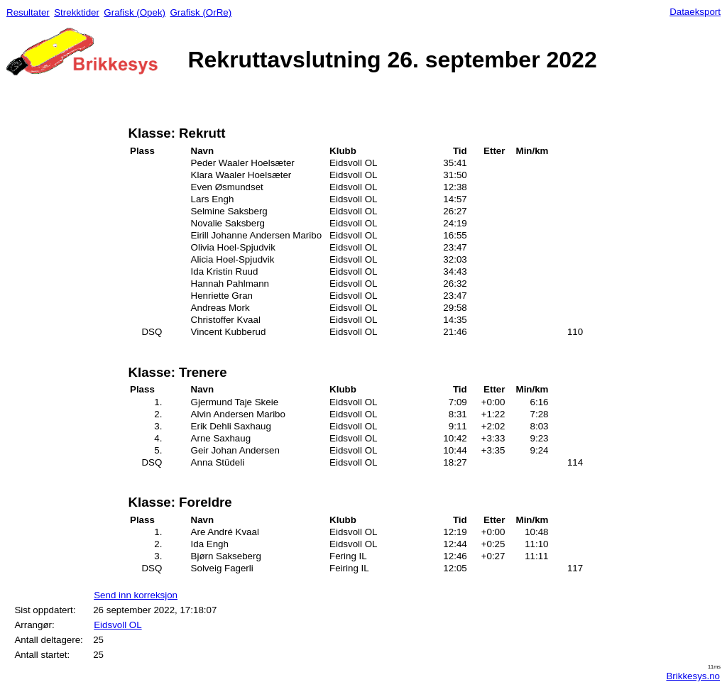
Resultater (28, 12)
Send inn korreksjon (135, 595)
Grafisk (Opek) (134, 12)
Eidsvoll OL (117, 625)
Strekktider (76, 12)
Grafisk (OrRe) (200, 12)
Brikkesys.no (693, 676)
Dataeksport (695, 11)
